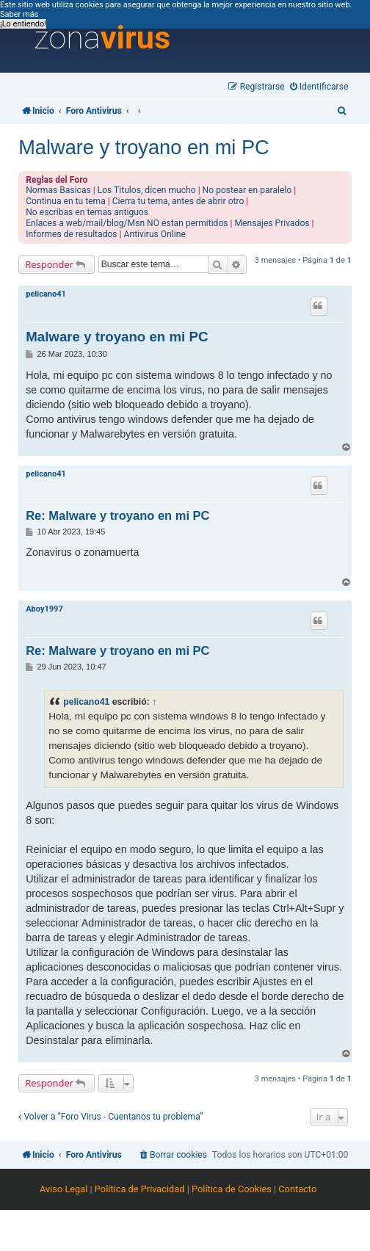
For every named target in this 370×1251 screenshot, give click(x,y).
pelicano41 (46, 294)
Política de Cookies (232, 1188)
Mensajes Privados (272, 223)
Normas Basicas (58, 190)
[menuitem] (319, 87)
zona (102, 38)
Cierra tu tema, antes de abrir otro (178, 201)
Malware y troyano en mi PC (143, 147)
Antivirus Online (155, 234)
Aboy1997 (44, 609)
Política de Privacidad (140, 1188)
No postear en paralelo (247, 190)
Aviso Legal (63, 1188)
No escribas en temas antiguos (87, 212)
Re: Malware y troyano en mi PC (117, 515)
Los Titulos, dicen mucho (147, 190)
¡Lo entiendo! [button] (23, 24)
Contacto (297, 1188)
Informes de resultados (71, 234)
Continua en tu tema (66, 201)
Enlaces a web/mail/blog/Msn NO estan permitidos (127, 223)
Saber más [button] (19, 14)
